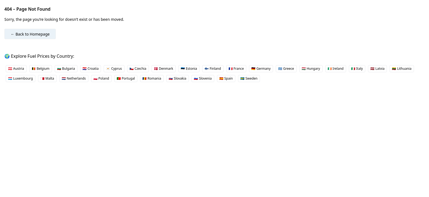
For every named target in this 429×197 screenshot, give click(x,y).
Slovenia (203, 78)
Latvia (377, 68)
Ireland (336, 68)
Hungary (311, 68)
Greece (286, 68)
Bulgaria (66, 68)
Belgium (41, 68)
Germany (261, 68)
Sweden (248, 78)
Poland (101, 78)
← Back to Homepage (30, 34)
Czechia (138, 68)
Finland (213, 68)
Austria (16, 68)
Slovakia (177, 78)
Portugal (126, 78)
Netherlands (74, 78)
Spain (226, 78)
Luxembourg (20, 78)
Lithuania (401, 68)
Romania (152, 78)
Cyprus (114, 68)
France (236, 68)
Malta (47, 78)
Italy (357, 68)
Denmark (163, 68)
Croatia (90, 68)
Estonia (189, 68)
